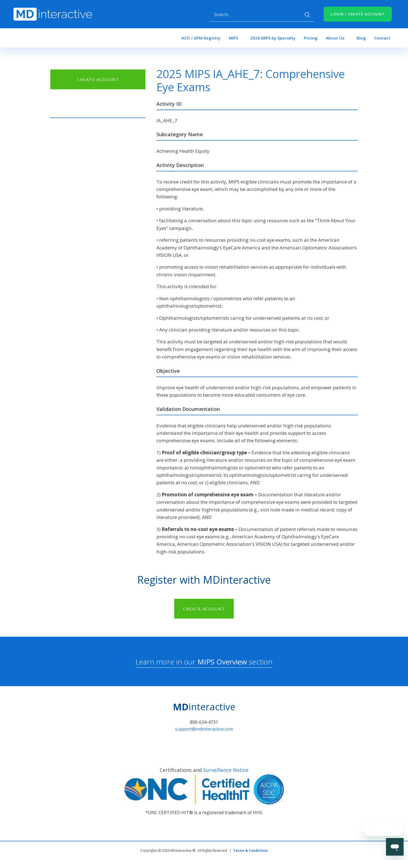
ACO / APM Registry (200, 38)
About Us (335, 38)
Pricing (311, 38)
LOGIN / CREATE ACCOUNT (358, 14)
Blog (361, 38)
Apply (307, 15)
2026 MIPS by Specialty (273, 38)
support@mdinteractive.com (204, 729)
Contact (382, 38)
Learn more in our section (204, 662)
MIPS (233, 38)
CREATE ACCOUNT (98, 79)
